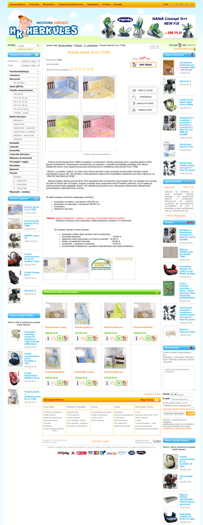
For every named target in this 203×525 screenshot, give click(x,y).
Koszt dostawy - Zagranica (77, 423)
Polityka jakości (49, 415)
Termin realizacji (73, 418)
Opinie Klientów (141, 418)
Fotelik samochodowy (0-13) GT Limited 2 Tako (32, 257)
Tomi (59, 60)
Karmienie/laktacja (19, 71)
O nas (137, 412)
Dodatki (17, 177)
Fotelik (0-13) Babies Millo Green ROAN (186, 102)
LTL (187, 4)
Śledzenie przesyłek (122, 426)
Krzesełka (15, 150)
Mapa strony (150, 400)
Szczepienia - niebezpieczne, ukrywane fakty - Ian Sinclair (187, 66)
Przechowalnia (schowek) (102, 412)
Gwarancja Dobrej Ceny (71, 4)
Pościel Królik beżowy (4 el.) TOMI (32, 223)
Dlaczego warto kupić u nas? (146, 415)
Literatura (15, 75)
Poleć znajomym (98, 420)
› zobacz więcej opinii (175, 215)
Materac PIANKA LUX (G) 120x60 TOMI (186, 253)
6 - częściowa (20, 188)
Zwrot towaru (119, 418)
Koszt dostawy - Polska (76, 420)
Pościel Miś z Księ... (85, 372)
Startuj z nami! (97, 418)
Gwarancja (118, 412)
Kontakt (118, 4)
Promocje (34, 4)
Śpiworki (14, 169)
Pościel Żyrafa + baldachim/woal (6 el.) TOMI (33, 395)
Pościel (13, 173)
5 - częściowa (20, 184)
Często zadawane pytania (54, 430)
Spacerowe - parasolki (24, 128)
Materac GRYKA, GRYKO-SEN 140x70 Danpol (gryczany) (187, 499)
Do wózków (19, 83)
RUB (181, 4)
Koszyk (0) (177, 45)
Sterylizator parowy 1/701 (186, 145)
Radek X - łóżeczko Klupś (187, 330)
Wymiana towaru (121, 420)
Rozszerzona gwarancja (123, 415)
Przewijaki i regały (19, 162)
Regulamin (92, 4)
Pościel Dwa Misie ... (55, 372)
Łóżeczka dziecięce (20, 154)
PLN (166, 4)
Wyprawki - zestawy (20, 192)
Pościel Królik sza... (114, 372)
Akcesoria (15, 79)
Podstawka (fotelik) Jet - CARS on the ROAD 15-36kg (187, 270)
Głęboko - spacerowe (24, 135)
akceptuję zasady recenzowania (177, 409)
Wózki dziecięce (18, 116)
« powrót (147, 394)
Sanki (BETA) (16, 86)
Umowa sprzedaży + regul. (146, 423)
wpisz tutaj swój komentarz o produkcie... (179, 378)
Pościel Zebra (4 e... (114, 327)
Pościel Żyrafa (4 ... (84, 327)
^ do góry (157, 394)
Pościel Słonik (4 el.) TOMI (32, 208)
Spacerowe (19, 124)
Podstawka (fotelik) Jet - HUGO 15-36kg (187, 516)
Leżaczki (14, 147)
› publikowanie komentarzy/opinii (177, 428)
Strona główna (17, 4)
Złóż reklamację (120, 423)
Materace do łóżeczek (21, 158)
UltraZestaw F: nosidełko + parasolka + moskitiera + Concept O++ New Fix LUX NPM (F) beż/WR (187, 126)
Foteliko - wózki (21, 113)
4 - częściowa (20, 180)
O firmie (106, 4)
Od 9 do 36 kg (20, 105)
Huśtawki (14, 143)
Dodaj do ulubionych (100, 415)
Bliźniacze (19, 120)
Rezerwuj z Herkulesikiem (77, 426)
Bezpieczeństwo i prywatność (147, 429)
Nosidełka (15, 165)
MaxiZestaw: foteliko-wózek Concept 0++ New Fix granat (187, 166)
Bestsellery (49, 4)
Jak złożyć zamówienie (52, 412)
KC (192, 4)
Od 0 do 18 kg (20, 101)
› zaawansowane (25, 49)
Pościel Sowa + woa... (56, 327)
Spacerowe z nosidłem (25, 131)
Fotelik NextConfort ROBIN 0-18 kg (32, 375)
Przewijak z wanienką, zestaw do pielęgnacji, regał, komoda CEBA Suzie (32, 338)
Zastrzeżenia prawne (143, 426)
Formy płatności (73, 415)
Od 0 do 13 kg (20, 98)
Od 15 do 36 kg (21, 109)
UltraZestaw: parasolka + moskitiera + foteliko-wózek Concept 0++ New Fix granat (187, 313)
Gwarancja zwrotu (50, 420)
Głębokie (18, 139)
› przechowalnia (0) (184, 49)
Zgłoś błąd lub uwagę (100, 441)
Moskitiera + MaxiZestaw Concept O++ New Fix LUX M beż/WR (187, 235)
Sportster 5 (30, 290)
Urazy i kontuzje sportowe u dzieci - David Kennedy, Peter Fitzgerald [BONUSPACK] (187, 290)
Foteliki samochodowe (21, 90)
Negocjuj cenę (72, 412)
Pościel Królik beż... (144, 327)
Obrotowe (18, 94)
